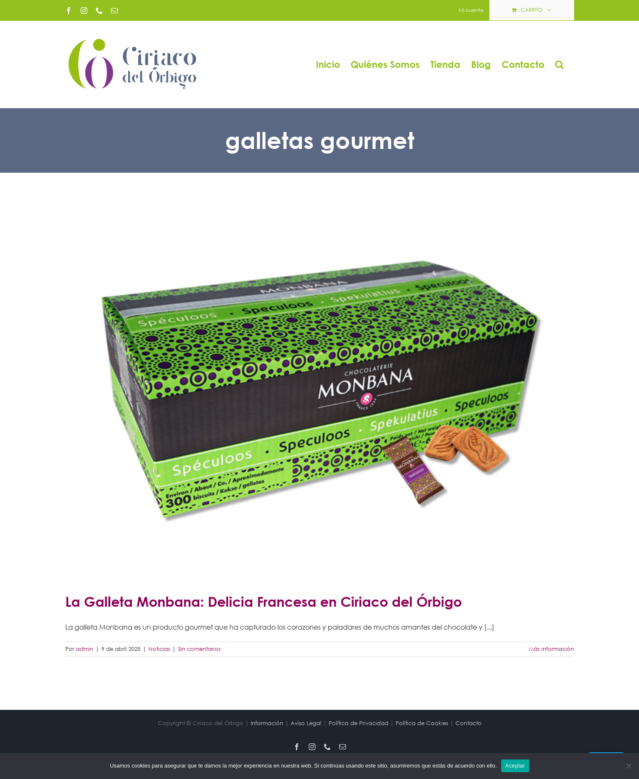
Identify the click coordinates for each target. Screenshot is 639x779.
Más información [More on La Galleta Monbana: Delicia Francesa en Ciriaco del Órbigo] (551, 649)
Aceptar (515, 765)
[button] (559, 64)
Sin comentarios (199, 649)
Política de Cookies (422, 723)
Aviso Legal (305, 723)
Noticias (159, 649)
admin (84, 649)
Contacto (468, 723)
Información (267, 723)
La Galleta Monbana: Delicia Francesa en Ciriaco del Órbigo (263, 601)
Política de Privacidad (358, 723)
